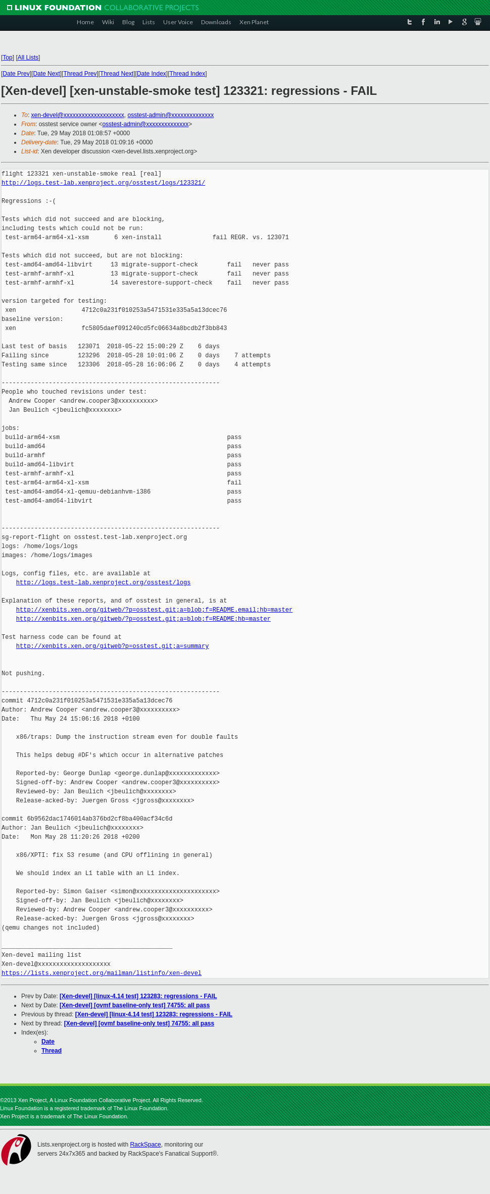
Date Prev (16, 73)
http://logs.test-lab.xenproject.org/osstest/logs (103, 582)
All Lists (28, 57)
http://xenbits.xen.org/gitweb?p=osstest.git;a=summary (112, 646)
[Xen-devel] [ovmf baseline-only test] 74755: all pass (135, 1005)
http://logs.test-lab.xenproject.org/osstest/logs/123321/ (103, 183)
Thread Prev (79, 73)
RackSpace (145, 1144)
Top (7, 57)
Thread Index (188, 73)
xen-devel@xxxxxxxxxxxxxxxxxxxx (77, 115)
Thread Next (116, 73)
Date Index (151, 73)
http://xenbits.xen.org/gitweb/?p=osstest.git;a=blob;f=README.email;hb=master (154, 610)
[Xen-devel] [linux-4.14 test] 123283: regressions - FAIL (138, 996)
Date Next (46, 73)
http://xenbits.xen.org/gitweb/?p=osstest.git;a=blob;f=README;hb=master (143, 619)
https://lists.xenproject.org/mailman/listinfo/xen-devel (102, 973)
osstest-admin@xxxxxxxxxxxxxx (170, 115)
